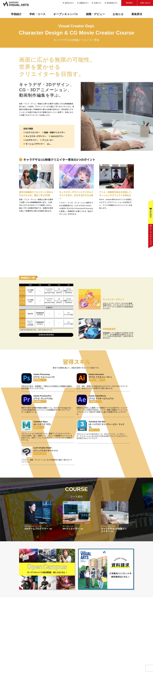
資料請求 (129, 3)
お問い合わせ (145, 3)
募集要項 (136, 14)
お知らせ (118, 14)
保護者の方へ (84, 3)
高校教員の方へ (112, 3)
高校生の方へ (69, 3)
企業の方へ (98, 3)
